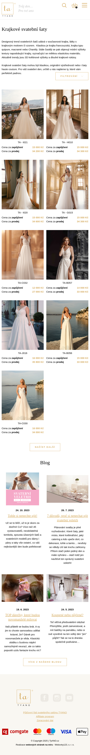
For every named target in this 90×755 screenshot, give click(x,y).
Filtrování (72, 76)
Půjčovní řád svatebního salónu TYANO (45, 712)
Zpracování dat (45, 720)
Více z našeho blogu (45, 662)
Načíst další (45, 447)
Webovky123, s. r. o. (64, 744)
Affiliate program (45, 716)
